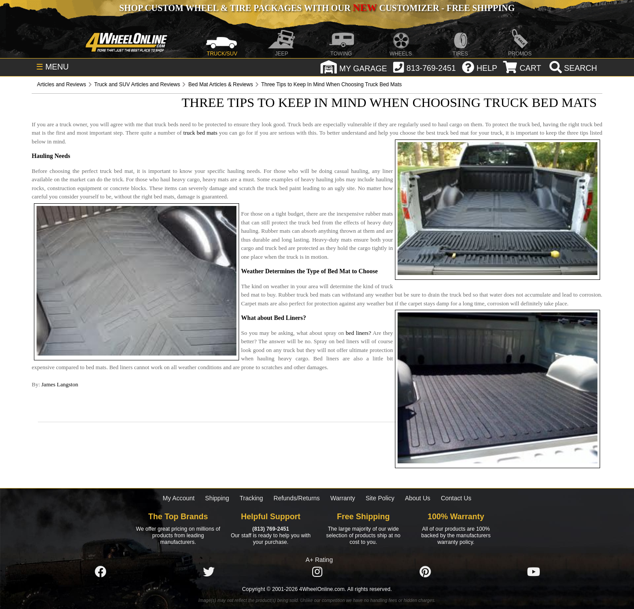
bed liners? (358, 333)
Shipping (217, 498)
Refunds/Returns (296, 498)
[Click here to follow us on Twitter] (208, 572)
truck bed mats (200, 132)
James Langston (59, 384)
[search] (572, 68)
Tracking (251, 498)
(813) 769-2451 (270, 529)
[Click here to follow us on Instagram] (317, 572)
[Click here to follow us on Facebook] (100, 572)
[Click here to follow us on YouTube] (533, 572)
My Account (179, 498)
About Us (418, 498)
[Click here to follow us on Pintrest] (425, 572)
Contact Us (456, 498)
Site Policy (379, 498)
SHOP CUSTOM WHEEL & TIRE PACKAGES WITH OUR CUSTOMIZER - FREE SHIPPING (317, 8)
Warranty (342, 498)
